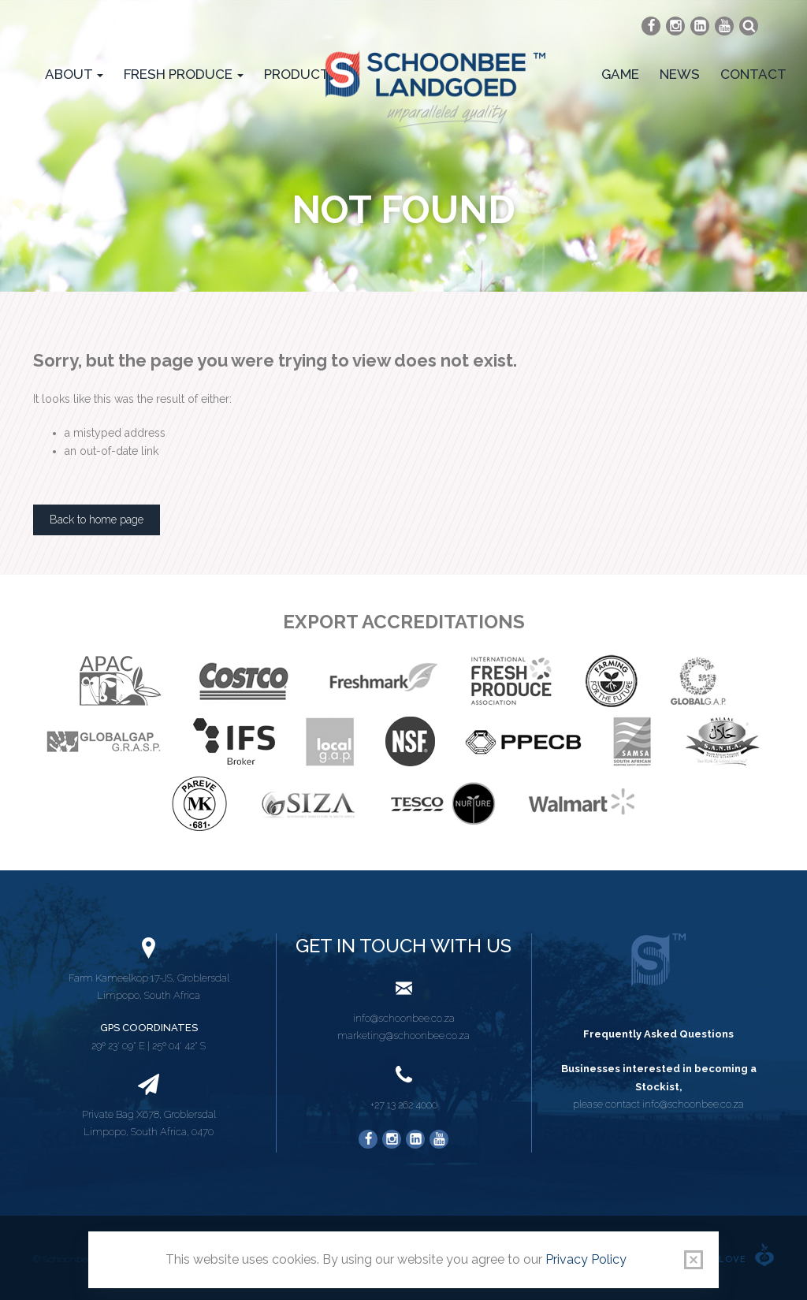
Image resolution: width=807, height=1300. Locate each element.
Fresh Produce (184, 74)
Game (620, 74)
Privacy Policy (586, 1259)
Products (306, 74)
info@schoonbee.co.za (404, 1018)
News (680, 74)
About (74, 74)
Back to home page (96, 519)
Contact (753, 74)
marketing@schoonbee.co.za (403, 1035)
